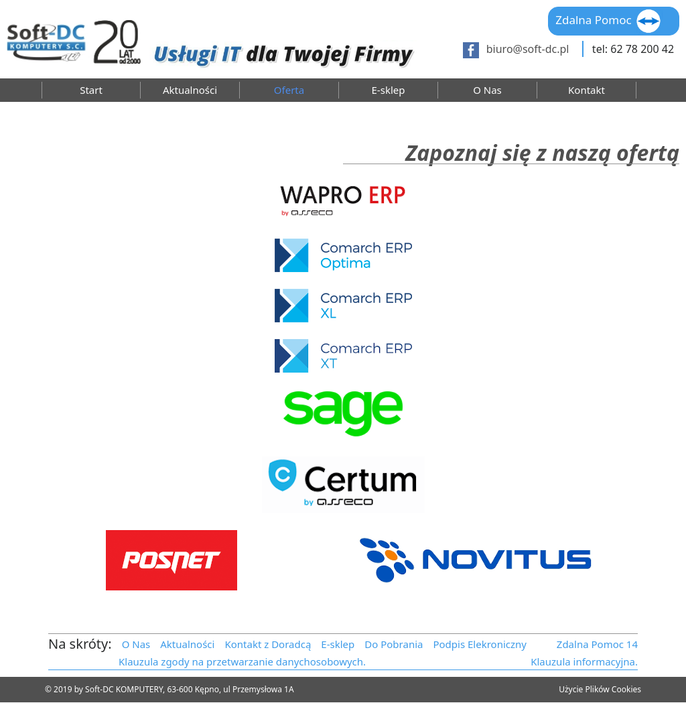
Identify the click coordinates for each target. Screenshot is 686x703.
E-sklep (388, 90)
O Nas (487, 90)
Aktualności (190, 90)
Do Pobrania (393, 644)
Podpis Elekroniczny (480, 644)
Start (91, 90)
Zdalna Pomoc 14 (597, 644)
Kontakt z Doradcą (267, 644)
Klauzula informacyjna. (584, 661)
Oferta (289, 90)
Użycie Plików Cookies (600, 689)
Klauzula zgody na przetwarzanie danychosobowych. (242, 661)
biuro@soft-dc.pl (527, 49)
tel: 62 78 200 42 (633, 49)
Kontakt (586, 90)
